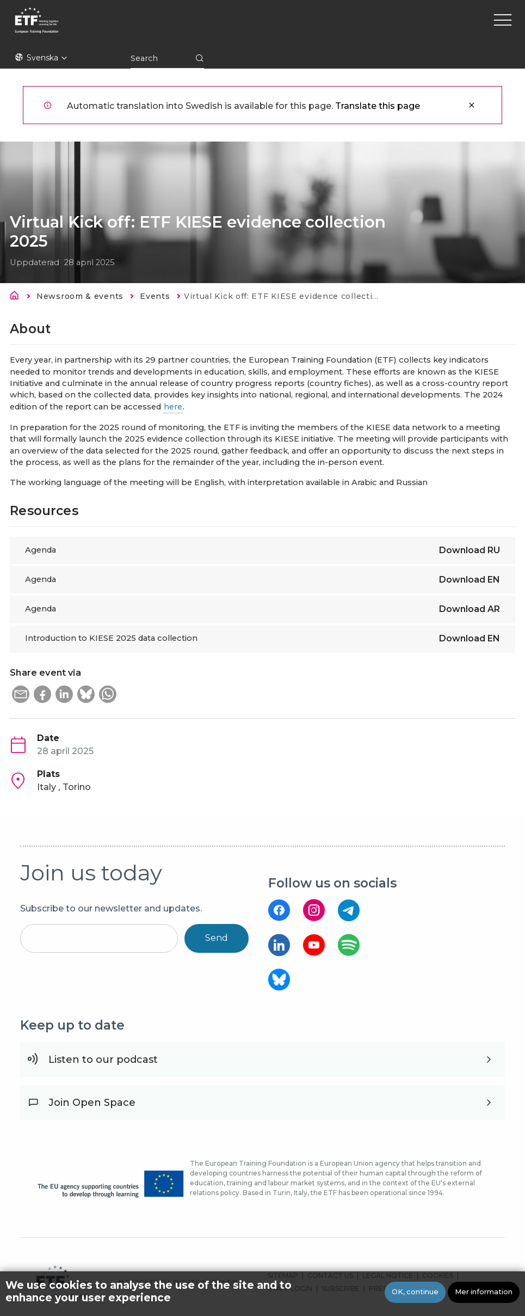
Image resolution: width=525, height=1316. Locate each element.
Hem (17, 297)
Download (469, 550)
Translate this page (377, 106)
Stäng (471, 105)
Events (155, 296)
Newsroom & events (79, 296)
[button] (20, 694)
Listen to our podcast (103, 1060)
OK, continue (415, 1292)
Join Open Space (91, 1103)
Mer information (483, 1292)
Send (216, 938)
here (173, 407)
